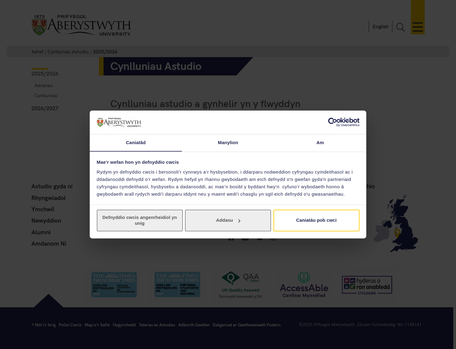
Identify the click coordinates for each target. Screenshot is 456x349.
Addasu (228, 220)
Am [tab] (320, 142)
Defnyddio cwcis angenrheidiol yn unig (139, 220)
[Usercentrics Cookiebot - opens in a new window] (333, 122)
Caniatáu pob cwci (316, 220)
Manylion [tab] (228, 142)
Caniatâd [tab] (136, 142)
